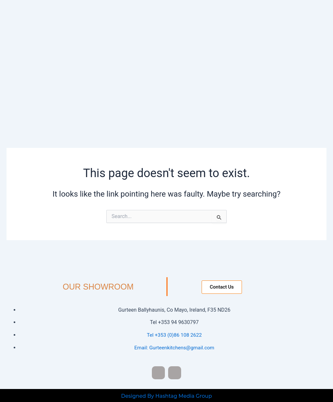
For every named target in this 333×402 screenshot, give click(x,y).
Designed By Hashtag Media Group (166, 395)
